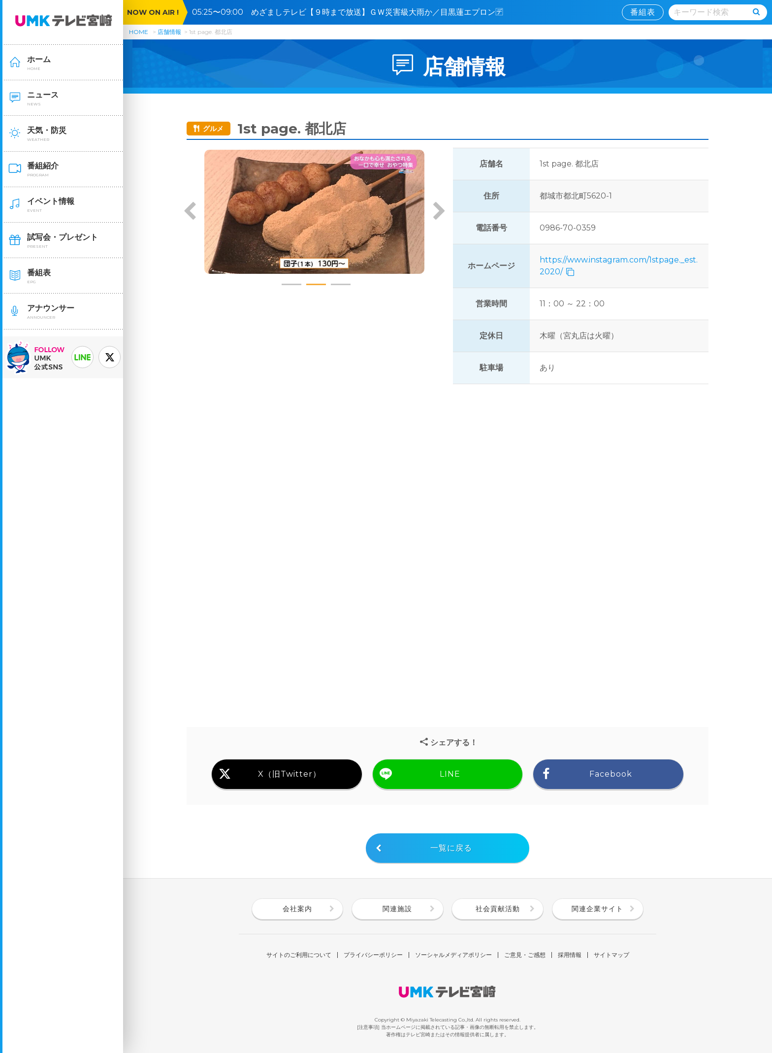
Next (439, 212)
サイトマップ (611, 955)
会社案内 (297, 908)
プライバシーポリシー (373, 955)
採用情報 (569, 955)
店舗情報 (169, 31)
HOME (138, 31)
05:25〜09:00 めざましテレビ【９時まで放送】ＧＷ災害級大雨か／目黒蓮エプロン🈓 (351, 12)
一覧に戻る (451, 848)
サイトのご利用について (298, 955)
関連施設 (397, 908)
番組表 (642, 12)
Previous (190, 212)
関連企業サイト (597, 908)
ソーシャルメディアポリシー (453, 955)
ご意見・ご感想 (525, 955)
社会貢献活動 (498, 908)
